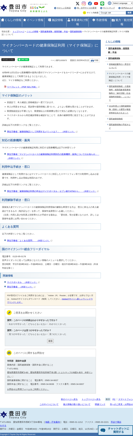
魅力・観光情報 (124, 22)
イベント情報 (35, 20)
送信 (50, 341)
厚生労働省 (21, 287)
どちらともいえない (37, 324)
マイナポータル (23, 282)
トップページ (18, 32)
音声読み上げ (127, 8)
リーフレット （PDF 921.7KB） (23, 87)
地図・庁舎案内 (52, 422)
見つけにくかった (57, 334)
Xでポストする (8, 60)
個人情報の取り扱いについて (76, 404)
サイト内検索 (93, 13)
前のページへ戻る (69, 399)
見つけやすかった (17, 334)
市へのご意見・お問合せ (121, 404)
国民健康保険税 (116, 119)
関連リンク (100, 404)
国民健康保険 (76, 32)
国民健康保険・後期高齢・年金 (54, 32)
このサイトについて (49, 404)
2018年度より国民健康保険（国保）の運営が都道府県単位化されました (120, 109)
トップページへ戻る (91, 399)
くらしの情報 (12, 20)
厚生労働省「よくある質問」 (29, 240)
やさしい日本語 (64, 8)
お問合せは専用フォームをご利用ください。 (28, 389)
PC (114, 399)
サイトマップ (109, 8)
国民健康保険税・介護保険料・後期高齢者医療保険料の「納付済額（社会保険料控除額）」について (119, 93)
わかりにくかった (57, 324)
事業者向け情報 (79, 22)
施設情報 (57, 20)
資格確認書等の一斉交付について (119, 66)
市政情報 (101, 20)
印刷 (96, 60)
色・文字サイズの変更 (87, 8)
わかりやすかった (17, 324)
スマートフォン (125, 399)
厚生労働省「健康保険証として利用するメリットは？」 (42, 131)
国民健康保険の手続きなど (119, 126)
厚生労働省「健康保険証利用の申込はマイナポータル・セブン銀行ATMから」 (53, 191)
